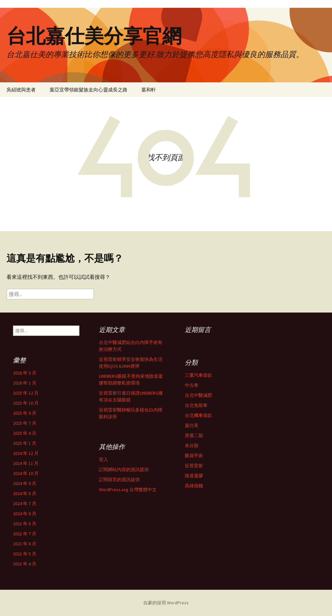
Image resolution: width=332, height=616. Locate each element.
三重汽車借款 (198, 375)
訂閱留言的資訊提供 (119, 479)
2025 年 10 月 (26, 403)
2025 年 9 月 (24, 413)
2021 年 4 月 (24, 564)
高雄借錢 (194, 486)
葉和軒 (148, 90)
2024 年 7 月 (24, 503)
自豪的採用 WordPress (166, 603)
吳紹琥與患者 (21, 90)
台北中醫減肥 (198, 395)
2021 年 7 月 (24, 534)
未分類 (191, 445)
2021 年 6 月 (24, 544)
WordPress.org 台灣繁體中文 (128, 489)
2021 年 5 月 (24, 554)
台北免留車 (196, 405)
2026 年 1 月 (24, 383)
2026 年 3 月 (24, 373)
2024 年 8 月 (24, 493)
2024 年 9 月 (24, 483)
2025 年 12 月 (26, 393)
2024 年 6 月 (24, 513)
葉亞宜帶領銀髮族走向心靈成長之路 (88, 90)
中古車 (191, 385)
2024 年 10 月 (26, 473)
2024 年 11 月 (26, 463)
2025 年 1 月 (24, 443)
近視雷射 (194, 465)
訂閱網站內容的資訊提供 (124, 469)
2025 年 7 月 (24, 423)
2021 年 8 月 (24, 524)
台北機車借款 (198, 415)
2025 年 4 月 (24, 433)
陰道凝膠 (194, 476)
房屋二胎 (194, 435)
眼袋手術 (194, 455)
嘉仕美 (191, 425)
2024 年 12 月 (26, 453)
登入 (103, 459)
